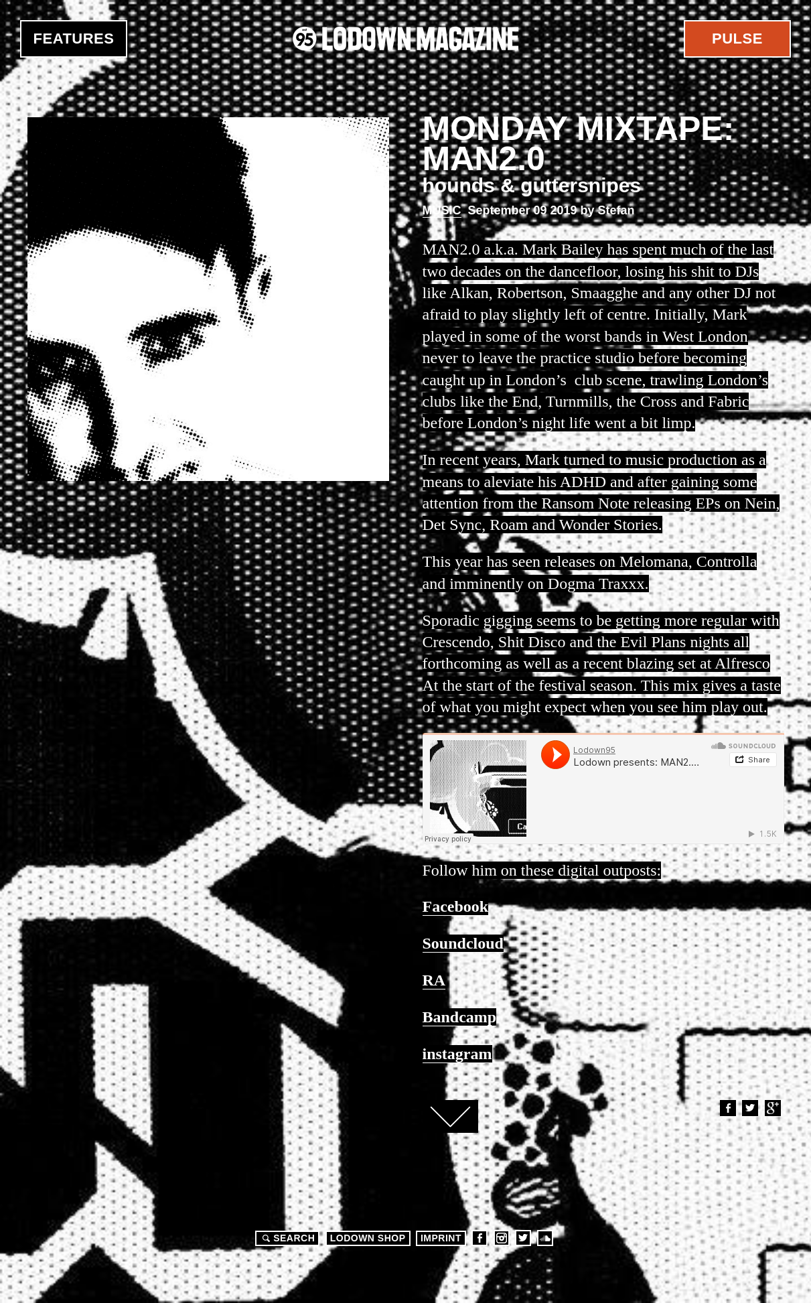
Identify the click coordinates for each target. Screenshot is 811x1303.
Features (74, 38)
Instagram (502, 1238)
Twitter (749, 1108)
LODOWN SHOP (368, 1238)
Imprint (441, 1238)
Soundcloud (545, 1238)
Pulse (737, 38)
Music (442, 210)
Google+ (772, 1108)
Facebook (727, 1108)
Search (287, 1238)
